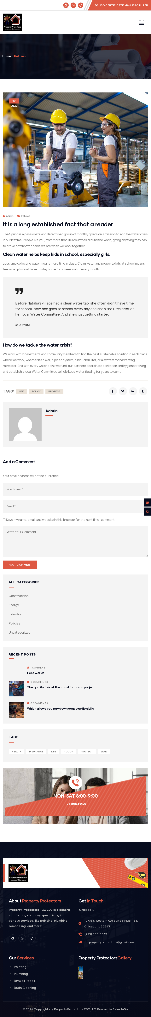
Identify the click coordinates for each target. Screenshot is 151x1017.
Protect (54, 391)
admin (8, 216)
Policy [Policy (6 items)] (68, 751)
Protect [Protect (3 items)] (87, 751)
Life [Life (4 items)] (53, 751)
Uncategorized (20, 632)
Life (21, 391)
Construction (18, 596)
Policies (20, 56)
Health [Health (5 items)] (16, 751)
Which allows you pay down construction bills (60, 708)
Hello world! (35, 673)
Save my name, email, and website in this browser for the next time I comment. (60, 520)
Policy (36, 391)
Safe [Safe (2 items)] (104, 751)
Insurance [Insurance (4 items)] (36, 751)
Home (6, 56)
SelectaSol (121, 1009)
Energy (14, 605)
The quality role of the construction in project (61, 687)
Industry (15, 614)
